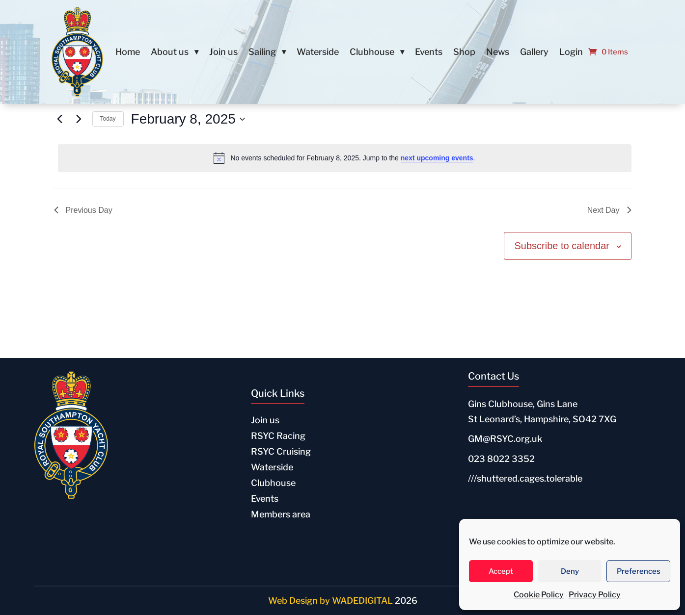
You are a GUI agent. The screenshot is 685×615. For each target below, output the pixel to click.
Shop (464, 53)
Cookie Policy (539, 594)
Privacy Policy (595, 594)
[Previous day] (60, 119)
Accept (501, 571)
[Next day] (79, 119)
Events (428, 53)
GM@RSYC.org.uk (505, 439)
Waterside (318, 53)
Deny (570, 571)
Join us (223, 53)
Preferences (638, 571)
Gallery (534, 53)
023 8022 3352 (501, 459)
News (497, 53)
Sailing (262, 53)
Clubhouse (372, 53)
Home (127, 53)
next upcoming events (437, 158)
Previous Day (83, 210)
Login (571, 53)
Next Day (609, 210)
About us (170, 53)
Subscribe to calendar (561, 245)
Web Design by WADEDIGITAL (330, 600)
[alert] (344, 158)
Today (108, 118)
